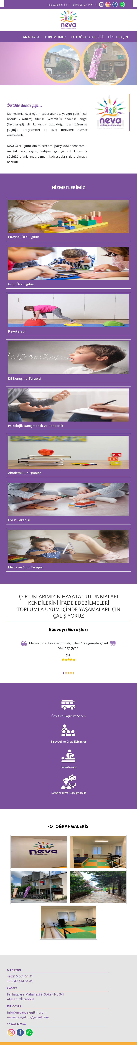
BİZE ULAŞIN (118, 37)
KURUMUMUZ (55, 37)
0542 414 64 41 (85, 4)
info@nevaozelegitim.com (27, 1012)
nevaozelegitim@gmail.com (28, 1017)
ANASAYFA (31, 37)
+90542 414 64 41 (20, 981)
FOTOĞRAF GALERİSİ (87, 37)
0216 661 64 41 (58, 4)
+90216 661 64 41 (20, 976)
